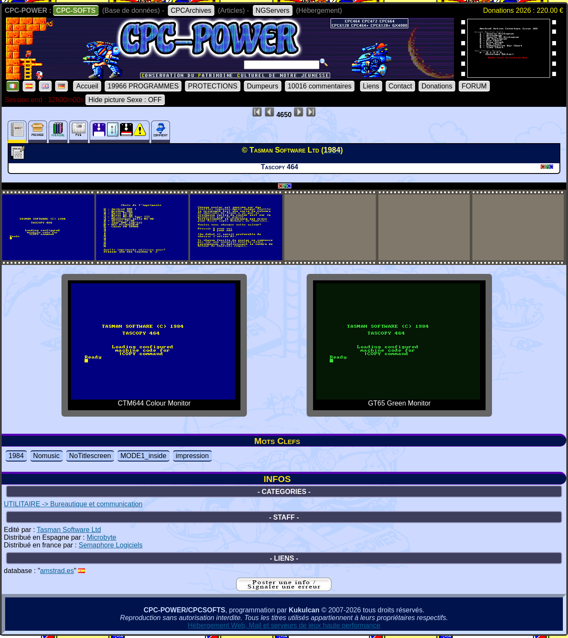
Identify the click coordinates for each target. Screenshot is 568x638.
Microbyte (101, 537)
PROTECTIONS (212, 86)
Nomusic (46, 455)
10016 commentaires (319, 86)
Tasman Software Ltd (69, 529)
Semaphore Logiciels (110, 545)
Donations (437, 86)
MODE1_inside (143, 455)
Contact (400, 86)
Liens (371, 86)
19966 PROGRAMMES (143, 86)
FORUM (474, 86)
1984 (16, 455)
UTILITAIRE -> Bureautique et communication (73, 504)
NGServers (273, 10)
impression (192, 455)
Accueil (87, 86)
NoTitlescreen (90, 455)
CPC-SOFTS (75, 10)
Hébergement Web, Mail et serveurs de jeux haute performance (284, 625)
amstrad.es (57, 570)
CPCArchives (191, 10)
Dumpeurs (262, 86)
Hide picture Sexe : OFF (125, 99)
